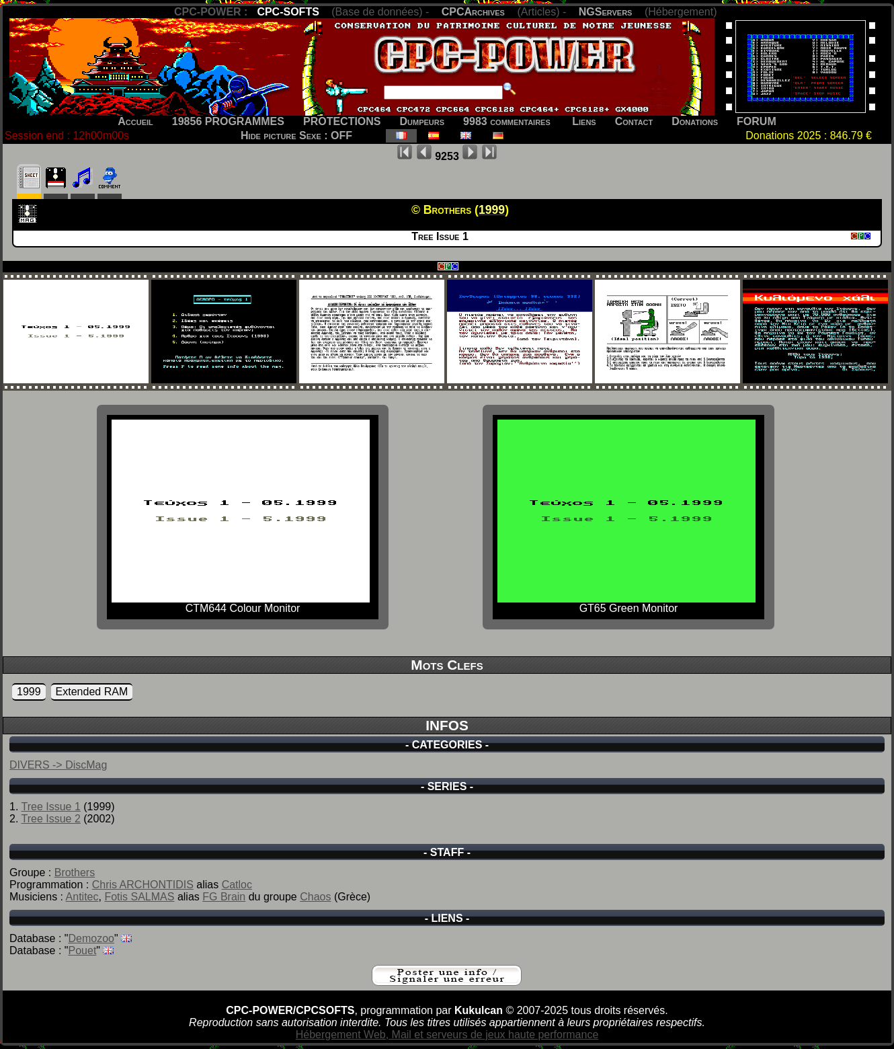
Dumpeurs (422, 121)
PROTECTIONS (342, 121)
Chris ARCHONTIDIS (143, 884)
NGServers (606, 11)
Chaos (315, 896)
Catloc (237, 884)
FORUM (756, 121)
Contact (634, 121)
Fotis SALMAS (139, 896)
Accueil (135, 121)
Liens (584, 121)
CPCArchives (473, 11)
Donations (695, 121)
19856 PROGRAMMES (228, 121)
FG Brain (223, 896)
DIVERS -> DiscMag (58, 765)
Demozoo (91, 938)
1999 (29, 691)
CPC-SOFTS (288, 11)
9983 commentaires (507, 121)
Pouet (83, 950)
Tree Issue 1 (51, 806)
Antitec (82, 896)
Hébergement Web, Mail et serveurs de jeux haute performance (447, 1034)
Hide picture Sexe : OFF (296, 135)
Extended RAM (92, 691)
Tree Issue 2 (51, 818)
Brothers (74, 872)
